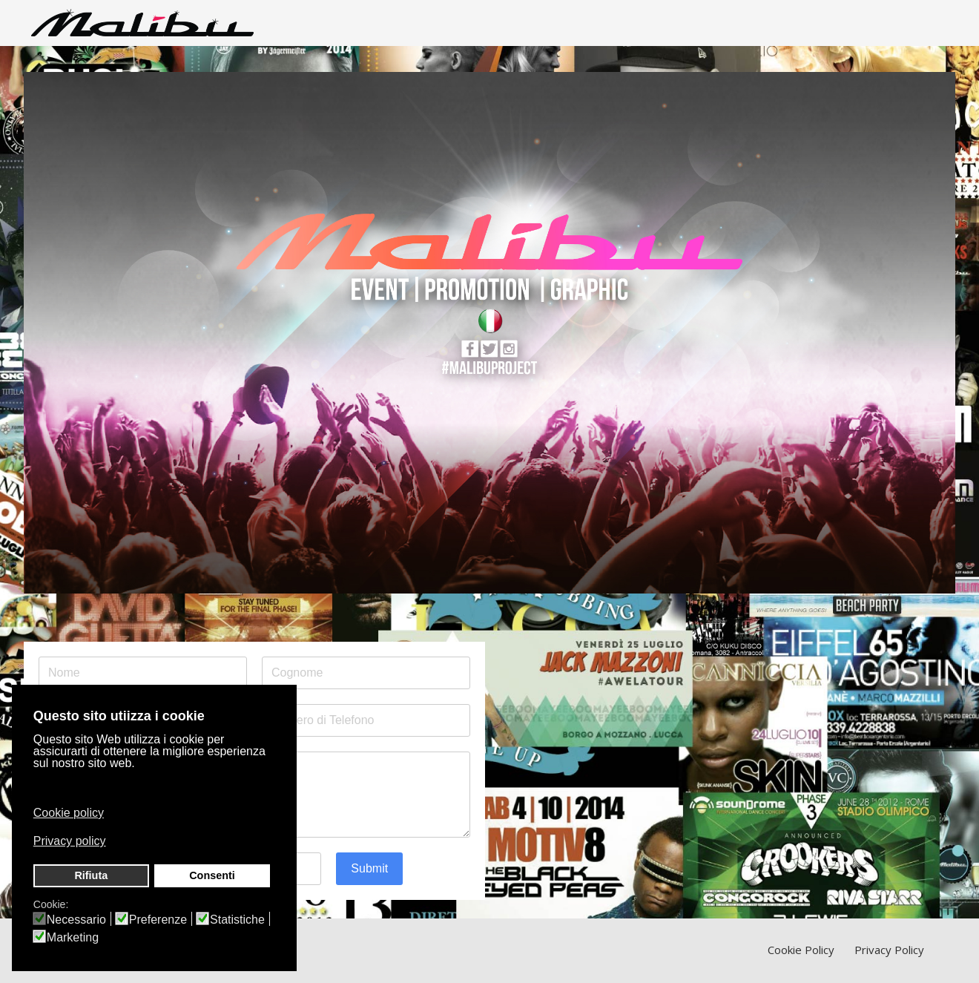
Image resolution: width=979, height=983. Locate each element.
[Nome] (143, 673)
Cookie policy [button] (68, 812)
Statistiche (237, 920)
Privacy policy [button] (69, 841)
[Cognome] (366, 673)
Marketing (73, 938)
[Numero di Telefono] (366, 720)
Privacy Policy (889, 949)
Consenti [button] (212, 875)
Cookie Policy (801, 949)
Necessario (76, 920)
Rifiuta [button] (91, 875)
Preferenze (158, 920)
